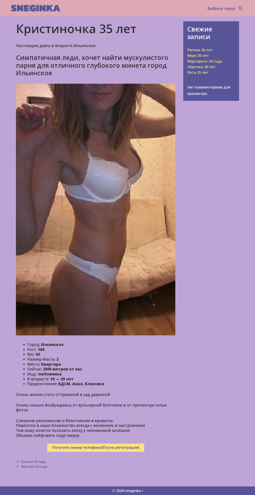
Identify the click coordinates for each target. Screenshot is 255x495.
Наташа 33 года (33, 462)
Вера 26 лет (198, 55)
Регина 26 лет (200, 49)
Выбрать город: (222, 8)
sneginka (36, 7)
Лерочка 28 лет (201, 66)
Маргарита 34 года (204, 61)
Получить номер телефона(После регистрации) (95, 447)
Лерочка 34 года (34, 466)
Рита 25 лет (198, 72)
